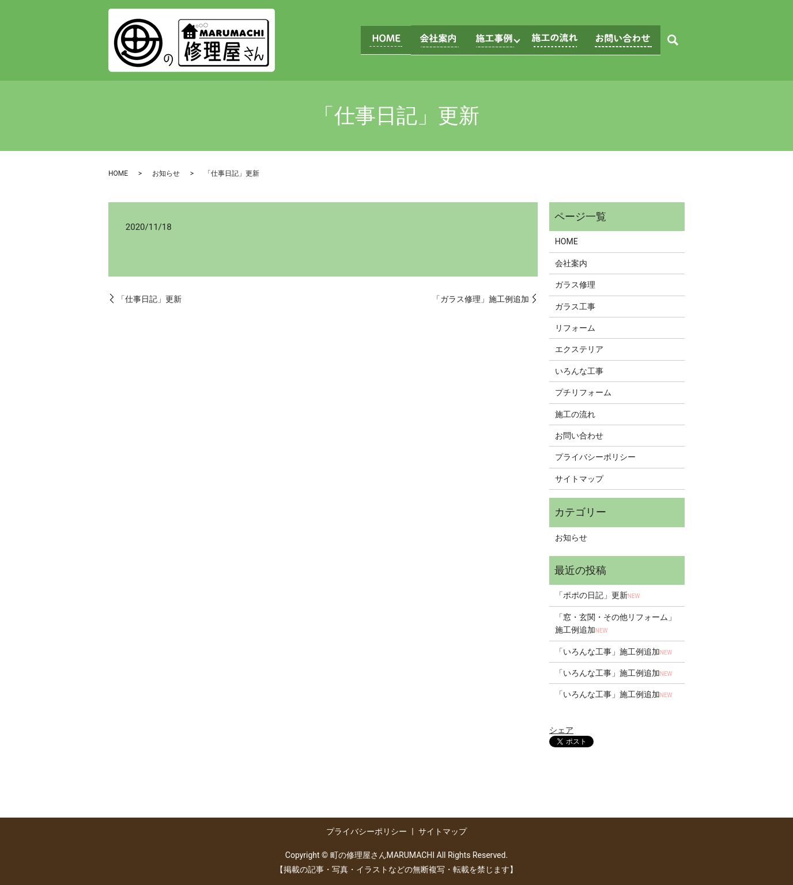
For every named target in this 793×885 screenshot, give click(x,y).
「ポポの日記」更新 (597, 595)
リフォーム (575, 327)
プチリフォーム (583, 392)
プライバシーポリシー (595, 457)
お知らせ (166, 173)
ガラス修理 (575, 284)
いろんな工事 (579, 371)
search (672, 40)
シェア (561, 730)
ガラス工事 (575, 306)
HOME (118, 173)
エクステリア (579, 349)
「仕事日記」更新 (149, 299)
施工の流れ (575, 414)
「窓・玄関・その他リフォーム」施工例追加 (615, 623)
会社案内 (571, 263)
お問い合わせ (579, 435)
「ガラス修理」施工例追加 (480, 299)
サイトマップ (579, 478)
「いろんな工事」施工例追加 (614, 651)
